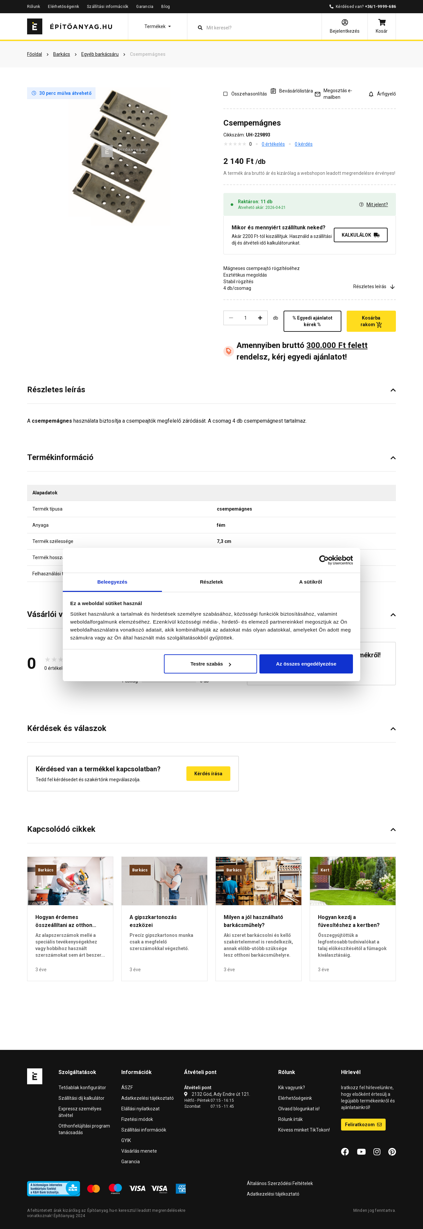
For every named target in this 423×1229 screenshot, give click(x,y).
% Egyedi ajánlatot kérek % (312, 321)
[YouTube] (361, 1152)
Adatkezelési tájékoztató (147, 1098)
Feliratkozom (363, 1124)
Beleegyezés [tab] (112, 582)
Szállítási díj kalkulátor (81, 1098)
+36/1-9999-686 (380, 6)
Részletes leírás (374, 286)
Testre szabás (210, 664)
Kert (325, 870)
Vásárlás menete (139, 1151)
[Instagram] (376, 1152)
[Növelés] (260, 318)
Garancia (144, 6)
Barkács (46, 870)
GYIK (126, 1140)
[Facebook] (345, 1152)
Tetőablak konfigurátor (82, 1087)
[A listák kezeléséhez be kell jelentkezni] (291, 90)
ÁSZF (127, 1087)
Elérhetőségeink (63, 6)
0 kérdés (304, 144)
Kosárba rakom (371, 321)
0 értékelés (273, 144)
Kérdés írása (208, 773)
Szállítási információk (107, 6)
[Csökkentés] (231, 318)
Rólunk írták (290, 1119)
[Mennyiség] (245, 318)
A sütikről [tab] (310, 582)
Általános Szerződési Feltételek (280, 1183)
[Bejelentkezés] (345, 26)
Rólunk (33, 6)
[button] (157, 26)
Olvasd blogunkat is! (299, 1108)
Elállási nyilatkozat (140, 1108)
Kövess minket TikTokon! (304, 1130)
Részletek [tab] (211, 582)
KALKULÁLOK (361, 235)
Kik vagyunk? (291, 1087)
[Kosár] (381, 26)
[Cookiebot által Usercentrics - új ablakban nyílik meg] (324, 560)
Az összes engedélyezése (306, 664)
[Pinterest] (392, 1152)
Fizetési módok (137, 1119)
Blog (165, 6)
